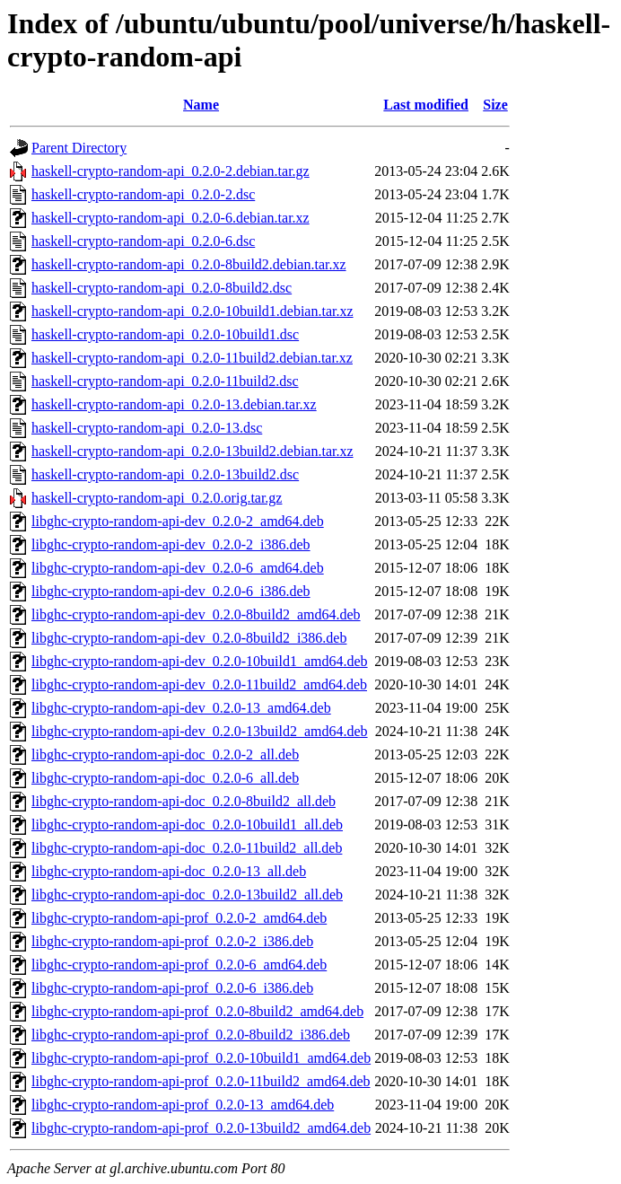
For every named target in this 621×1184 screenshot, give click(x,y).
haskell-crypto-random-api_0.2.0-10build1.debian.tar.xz (192, 311)
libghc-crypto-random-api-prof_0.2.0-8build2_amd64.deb (197, 1011)
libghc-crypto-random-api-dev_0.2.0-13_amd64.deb (181, 707)
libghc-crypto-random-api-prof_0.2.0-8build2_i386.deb (190, 1034)
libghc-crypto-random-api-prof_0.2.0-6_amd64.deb (179, 964)
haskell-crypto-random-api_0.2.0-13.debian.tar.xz (174, 404)
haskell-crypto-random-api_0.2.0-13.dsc (146, 427)
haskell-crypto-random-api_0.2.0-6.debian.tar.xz (170, 217)
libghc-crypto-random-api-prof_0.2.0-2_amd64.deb (179, 917)
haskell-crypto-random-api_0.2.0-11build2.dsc (165, 381)
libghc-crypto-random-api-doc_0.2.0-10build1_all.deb (187, 824)
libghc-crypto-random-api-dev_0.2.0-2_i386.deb (170, 544)
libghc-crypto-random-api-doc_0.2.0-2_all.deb (165, 754)
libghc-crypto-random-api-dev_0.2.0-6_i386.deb (170, 591)
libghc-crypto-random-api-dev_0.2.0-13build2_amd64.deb (199, 731)
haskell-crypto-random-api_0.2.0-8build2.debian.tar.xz (188, 264)
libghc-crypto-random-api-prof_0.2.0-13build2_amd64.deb (201, 1128)
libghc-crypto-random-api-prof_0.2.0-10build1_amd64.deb (201, 1058)
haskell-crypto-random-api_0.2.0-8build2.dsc (161, 287)
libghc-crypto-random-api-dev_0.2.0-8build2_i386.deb (188, 637)
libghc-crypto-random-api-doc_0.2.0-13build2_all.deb (187, 894)
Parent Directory (79, 147)
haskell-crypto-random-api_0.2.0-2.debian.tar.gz (170, 171)
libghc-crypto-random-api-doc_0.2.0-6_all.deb (165, 777)
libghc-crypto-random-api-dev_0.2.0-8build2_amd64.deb (196, 614)
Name (201, 104)
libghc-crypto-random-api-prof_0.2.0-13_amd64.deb (182, 1104)
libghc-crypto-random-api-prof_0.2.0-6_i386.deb (172, 987)
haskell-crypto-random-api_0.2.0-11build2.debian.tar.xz (192, 357)
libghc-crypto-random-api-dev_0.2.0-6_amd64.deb (177, 567)
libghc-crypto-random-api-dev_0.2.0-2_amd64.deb (177, 521)
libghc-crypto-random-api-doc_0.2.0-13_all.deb (168, 871)
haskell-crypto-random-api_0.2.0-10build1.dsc (165, 334)
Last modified (425, 104)
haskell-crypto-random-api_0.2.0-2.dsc (143, 194)
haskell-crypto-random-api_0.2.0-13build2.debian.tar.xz (192, 451)
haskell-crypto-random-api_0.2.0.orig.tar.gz (156, 497)
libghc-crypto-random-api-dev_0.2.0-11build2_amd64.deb (199, 684)
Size (495, 104)
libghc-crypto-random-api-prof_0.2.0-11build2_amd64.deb (201, 1081)
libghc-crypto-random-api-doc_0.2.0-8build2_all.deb (183, 801)
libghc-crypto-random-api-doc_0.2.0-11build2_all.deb (186, 847)
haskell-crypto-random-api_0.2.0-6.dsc (143, 241)
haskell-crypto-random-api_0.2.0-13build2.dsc (165, 474)
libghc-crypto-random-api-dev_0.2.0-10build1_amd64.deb (199, 661)
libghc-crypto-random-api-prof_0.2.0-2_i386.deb (172, 941)
